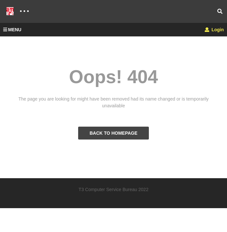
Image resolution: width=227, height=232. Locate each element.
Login (214, 29)
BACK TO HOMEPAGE (113, 133)
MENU (12, 29)
